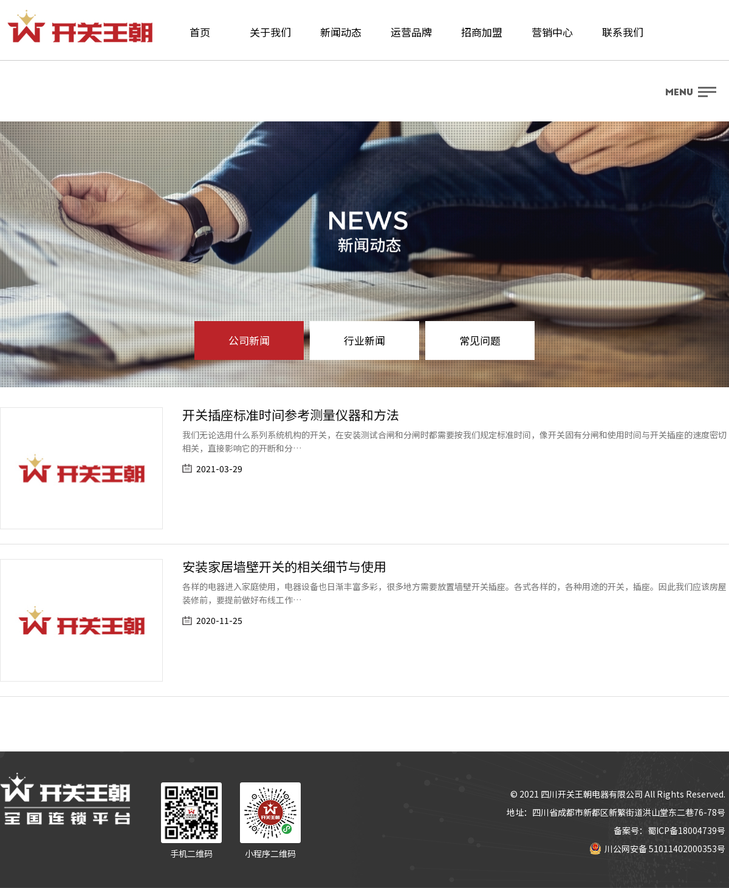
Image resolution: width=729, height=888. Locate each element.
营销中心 (552, 31)
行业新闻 (364, 340)
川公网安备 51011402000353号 (657, 848)
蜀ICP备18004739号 (686, 830)
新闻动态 (340, 31)
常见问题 (480, 340)
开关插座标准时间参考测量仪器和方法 (290, 414)
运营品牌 (411, 31)
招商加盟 (481, 31)
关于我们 (270, 31)
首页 (200, 31)
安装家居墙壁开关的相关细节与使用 (284, 566)
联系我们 (622, 31)
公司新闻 (249, 340)
